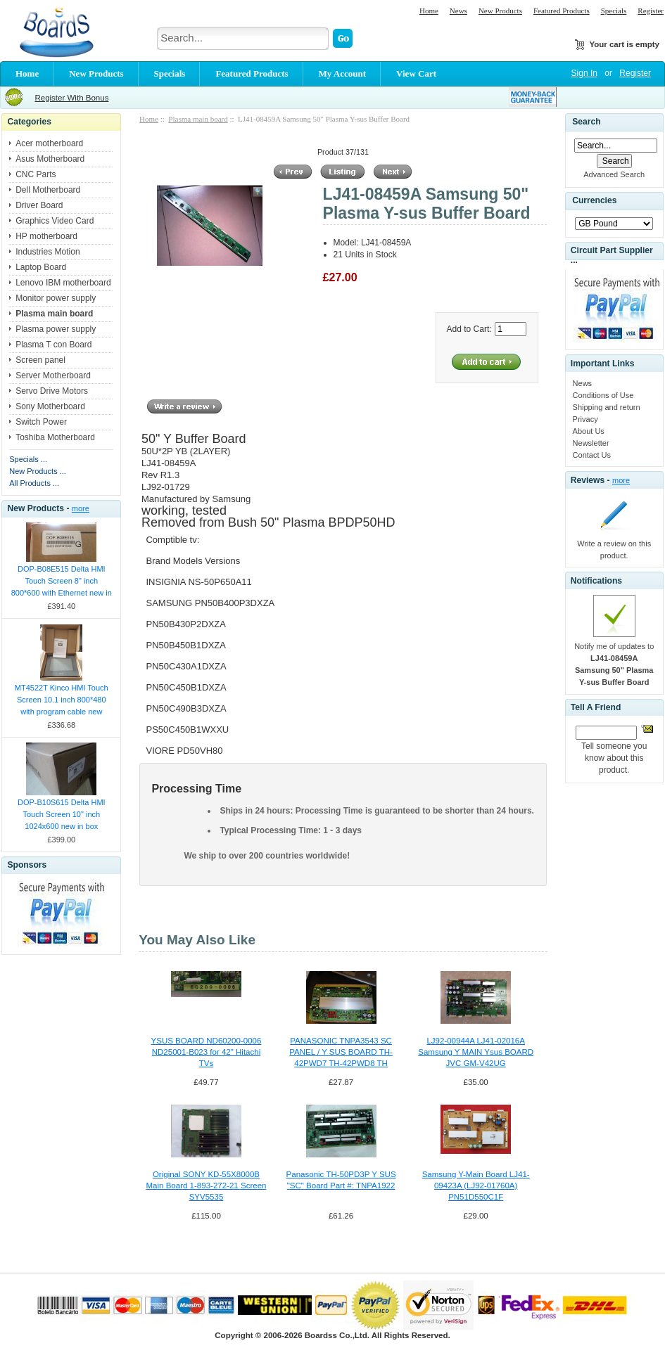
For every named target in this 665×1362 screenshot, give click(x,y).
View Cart (416, 73)
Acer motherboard (49, 143)
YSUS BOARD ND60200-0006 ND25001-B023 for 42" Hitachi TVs (206, 1051)
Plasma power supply (55, 329)
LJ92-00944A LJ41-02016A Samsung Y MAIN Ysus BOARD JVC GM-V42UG (475, 1051)
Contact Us (592, 455)
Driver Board (39, 205)
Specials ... (28, 459)
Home (428, 10)
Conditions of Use (603, 395)
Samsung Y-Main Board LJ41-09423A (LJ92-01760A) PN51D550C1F (476, 1185)
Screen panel (40, 360)
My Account (343, 73)
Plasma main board (197, 119)
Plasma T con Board (53, 344)
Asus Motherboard (49, 159)
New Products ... (37, 471)
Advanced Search (614, 174)
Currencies (594, 201)
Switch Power (41, 422)
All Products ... (34, 483)
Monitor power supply (55, 298)
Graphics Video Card (54, 221)
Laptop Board (40, 267)
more (80, 508)
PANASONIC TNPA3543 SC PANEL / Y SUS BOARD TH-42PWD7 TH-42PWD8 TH (341, 1051)
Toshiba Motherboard (55, 437)
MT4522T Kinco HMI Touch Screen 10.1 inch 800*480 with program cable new (61, 699)
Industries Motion (47, 252)
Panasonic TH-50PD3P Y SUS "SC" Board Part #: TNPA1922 (341, 1180)
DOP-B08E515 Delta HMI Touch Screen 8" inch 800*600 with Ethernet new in (61, 581)
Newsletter (591, 443)
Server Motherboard (53, 375)
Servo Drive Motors (51, 391)
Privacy (585, 419)
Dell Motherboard (47, 190)
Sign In (584, 73)
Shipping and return (606, 407)
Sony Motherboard (50, 406)
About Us (588, 431)
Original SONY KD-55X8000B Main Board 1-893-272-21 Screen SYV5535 (206, 1185)
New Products (500, 10)
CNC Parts (35, 174)
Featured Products (561, 10)
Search (586, 122)
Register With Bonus (71, 98)
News (458, 10)
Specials (614, 10)
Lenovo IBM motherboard (62, 283)
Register (651, 10)
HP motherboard (46, 236)
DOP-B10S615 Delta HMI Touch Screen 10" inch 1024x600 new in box (62, 814)
